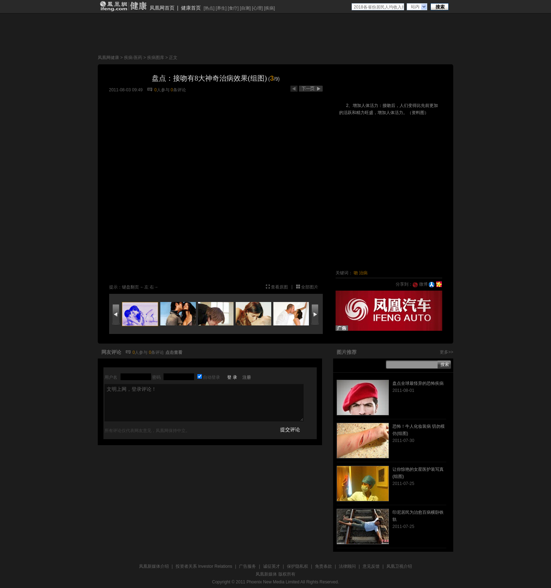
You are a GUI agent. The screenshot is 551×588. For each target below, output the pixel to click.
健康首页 (191, 8)
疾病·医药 (133, 57)
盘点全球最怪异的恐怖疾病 (418, 383)
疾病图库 (155, 57)
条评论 (178, 89)
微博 (420, 284)
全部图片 (309, 287)
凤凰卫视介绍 (399, 566)
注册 (246, 377)
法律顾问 (347, 566)
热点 (209, 8)
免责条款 (323, 566)
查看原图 (279, 287)
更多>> (446, 352)
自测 (245, 8)
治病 (363, 272)
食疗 (233, 8)
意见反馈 (371, 566)
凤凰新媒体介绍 (154, 566)
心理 (257, 8)
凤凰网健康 (108, 57)
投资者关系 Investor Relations (204, 566)
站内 (415, 6)
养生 (221, 8)
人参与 (162, 89)
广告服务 (247, 566)
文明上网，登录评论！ (204, 402)
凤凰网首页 (162, 8)
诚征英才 (271, 566)
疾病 (269, 8)
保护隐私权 (297, 566)
